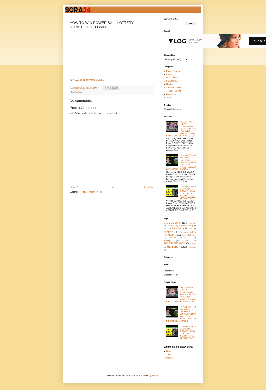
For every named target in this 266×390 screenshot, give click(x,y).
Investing (170, 74)
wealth (194, 243)
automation (192, 223)
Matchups (172, 235)
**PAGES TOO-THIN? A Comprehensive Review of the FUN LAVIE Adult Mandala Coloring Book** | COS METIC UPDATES (181, 129)
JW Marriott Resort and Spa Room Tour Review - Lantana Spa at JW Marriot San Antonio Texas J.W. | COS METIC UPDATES (181, 162)
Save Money (171, 81)
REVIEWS (172, 238)
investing (186, 232)
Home (112, 187)
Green (190, 228)
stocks (187, 241)
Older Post (148, 187)
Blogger (155, 375)
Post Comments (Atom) (92, 192)
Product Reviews (173, 71)
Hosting (169, 84)
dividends (182, 226)
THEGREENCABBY (174, 243)
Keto (194, 232)
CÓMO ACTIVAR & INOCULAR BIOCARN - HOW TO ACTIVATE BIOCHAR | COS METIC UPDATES (188, 192)
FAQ (165, 228)
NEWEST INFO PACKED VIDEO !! (89, 80)
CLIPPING (171, 226)
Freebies (176, 228)
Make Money (171, 78)
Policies (193, 235)
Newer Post (75, 187)
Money (184, 235)
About (168, 355)
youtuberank (192, 247)
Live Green (171, 94)
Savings (167, 240)
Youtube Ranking (173, 91)
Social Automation (174, 88)
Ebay (191, 226)
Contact (169, 358)
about (168, 97)
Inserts (168, 232)
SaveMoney (188, 238)
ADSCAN (176, 223)
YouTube (78, 92)
